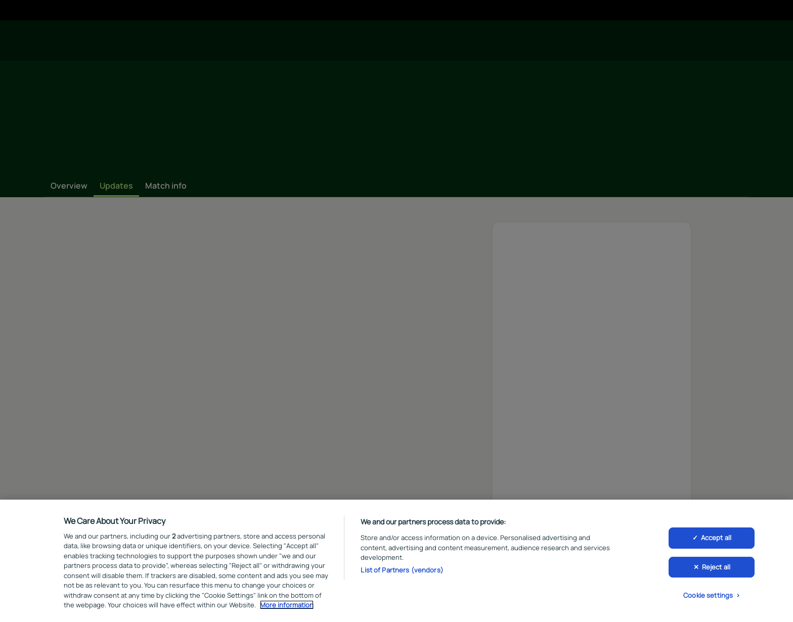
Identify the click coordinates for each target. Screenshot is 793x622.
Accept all (716, 537)
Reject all (716, 566)
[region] (396, 561)
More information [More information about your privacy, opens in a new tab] (287, 604)
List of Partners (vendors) (402, 569)
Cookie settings (708, 595)
